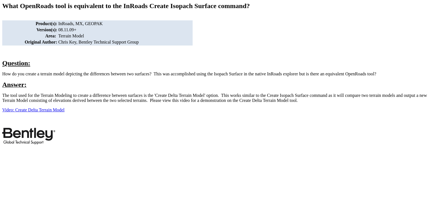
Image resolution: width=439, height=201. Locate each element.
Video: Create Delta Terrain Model (33, 109)
